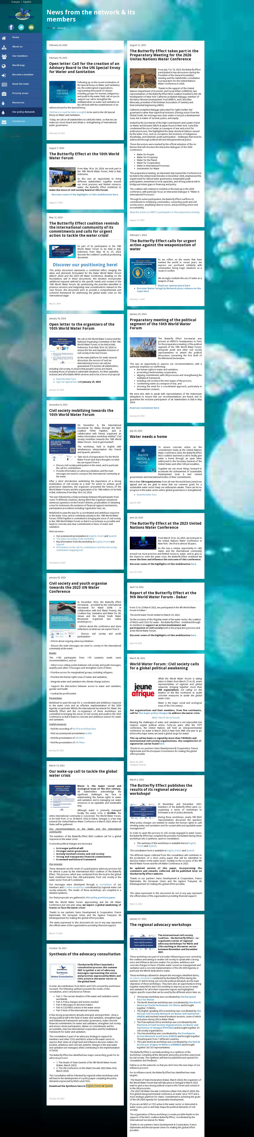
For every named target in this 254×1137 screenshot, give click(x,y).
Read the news (15, 85)
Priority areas (15, 94)
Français (15, 2)
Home (10, 38)
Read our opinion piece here (174, 285)
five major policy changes (153, 713)
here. (194, 564)
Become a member (18, 75)
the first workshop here (84, 728)
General (61, 28)
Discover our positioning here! (85, 264)
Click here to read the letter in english (68, 112)
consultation (105, 884)
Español (27, 2)
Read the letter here (66, 379)
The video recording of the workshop (75, 539)
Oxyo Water (15, 136)
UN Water (80, 742)
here (193, 635)
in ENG (88, 733)
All (54, 28)
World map (13, 66)
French (100, 536)
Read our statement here (145, 408)
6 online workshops (74, 887)
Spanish (113, 536)
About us (12, 47)
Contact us (13, 122)
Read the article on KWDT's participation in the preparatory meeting (164, 212)
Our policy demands (18, 113)
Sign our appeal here (66, 382)
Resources (13, 103)
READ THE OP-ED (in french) (166, 717)
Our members (15, 57)
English (92, 536)
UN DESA (79, 738)
